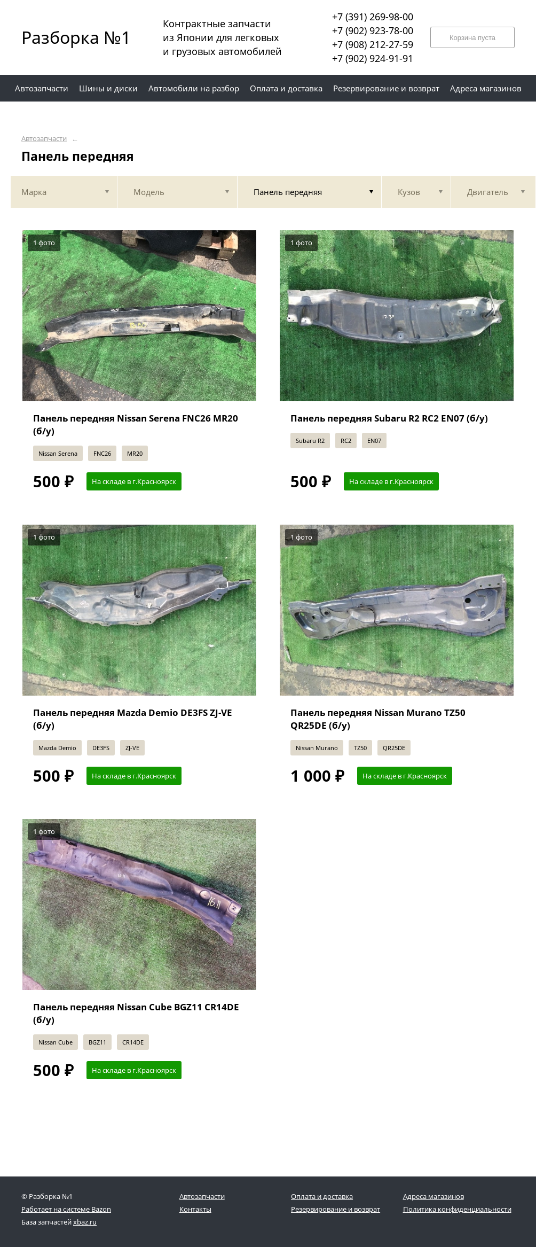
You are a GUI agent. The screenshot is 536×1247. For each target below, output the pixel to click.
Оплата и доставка (322, 1196)
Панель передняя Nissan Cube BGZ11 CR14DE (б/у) (136, 1013)
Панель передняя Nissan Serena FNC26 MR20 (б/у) (135, 424)
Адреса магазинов (433, 1196)
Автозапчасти (44, 138)
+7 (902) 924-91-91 (372, 58)
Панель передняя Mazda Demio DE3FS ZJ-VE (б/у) (132, 718)
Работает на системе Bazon (66, 1209)
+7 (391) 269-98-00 (372, 16)
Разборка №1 (69, 37)
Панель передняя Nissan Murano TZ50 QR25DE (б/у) (378, 718)
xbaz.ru (85, 1222)
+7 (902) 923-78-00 (372, 30)
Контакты (195, 1209)
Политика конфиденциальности (457, 1209)
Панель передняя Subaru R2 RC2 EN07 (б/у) (389, 418)
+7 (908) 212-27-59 (372, 44)
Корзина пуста (472, 38)
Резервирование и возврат (335, 1209)
